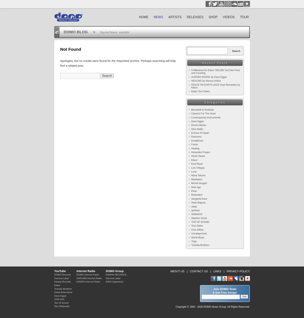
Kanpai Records (62, 281)
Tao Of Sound (61, 302)
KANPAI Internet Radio (88, 281)
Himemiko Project (200, 152)
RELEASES (195, 17)
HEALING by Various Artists (206, 80)
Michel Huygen (199, 183)
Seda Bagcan (198, 202)
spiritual (195, 210)
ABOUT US (177, 271)
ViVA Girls (59, 299)
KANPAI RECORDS (116, 274)
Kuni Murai (197, 163)
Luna (194, 171)
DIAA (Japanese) (114, 281)
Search (236, 51)
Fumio (194, 144)
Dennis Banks (198, 125)
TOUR (244, 17)
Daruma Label (61, 278)
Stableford (196, 214)
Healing (195, 148)
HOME (144, 17)
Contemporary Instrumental (205, 117)
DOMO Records (62, 274)
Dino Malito (197, 129)
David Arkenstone (63, 292)
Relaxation (197, 194)
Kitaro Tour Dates (200, 91)
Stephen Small (199, 218)
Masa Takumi (198, 175)
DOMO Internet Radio (87, 274)
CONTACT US (199, 271)
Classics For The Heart (203, 113)
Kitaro (194, 160)
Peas (194, 191)
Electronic (196, 136)
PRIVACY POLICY (238, 271)
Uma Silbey (197, 229)
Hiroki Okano (198, 156)
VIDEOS (229, 17)
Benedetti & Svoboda (202, 109)
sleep (194, 206)
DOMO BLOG (76, 32)
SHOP (213, 17)
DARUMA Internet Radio (89, 278)
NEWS (158, 17)
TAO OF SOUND (200, 222)
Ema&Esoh (197, 140)
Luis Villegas (198, 167)
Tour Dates (197, 225)
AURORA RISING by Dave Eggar (209, 77)
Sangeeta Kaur (199, 198)
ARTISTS (175, 17)
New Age (196, 187)
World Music (197, 237)
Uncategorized (199, 233)
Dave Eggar (197, 121)
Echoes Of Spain (200, 133)
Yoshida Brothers (200, 245)
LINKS (217, 271)
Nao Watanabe (62, 306)
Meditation (196, 179)
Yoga (194, 241)
